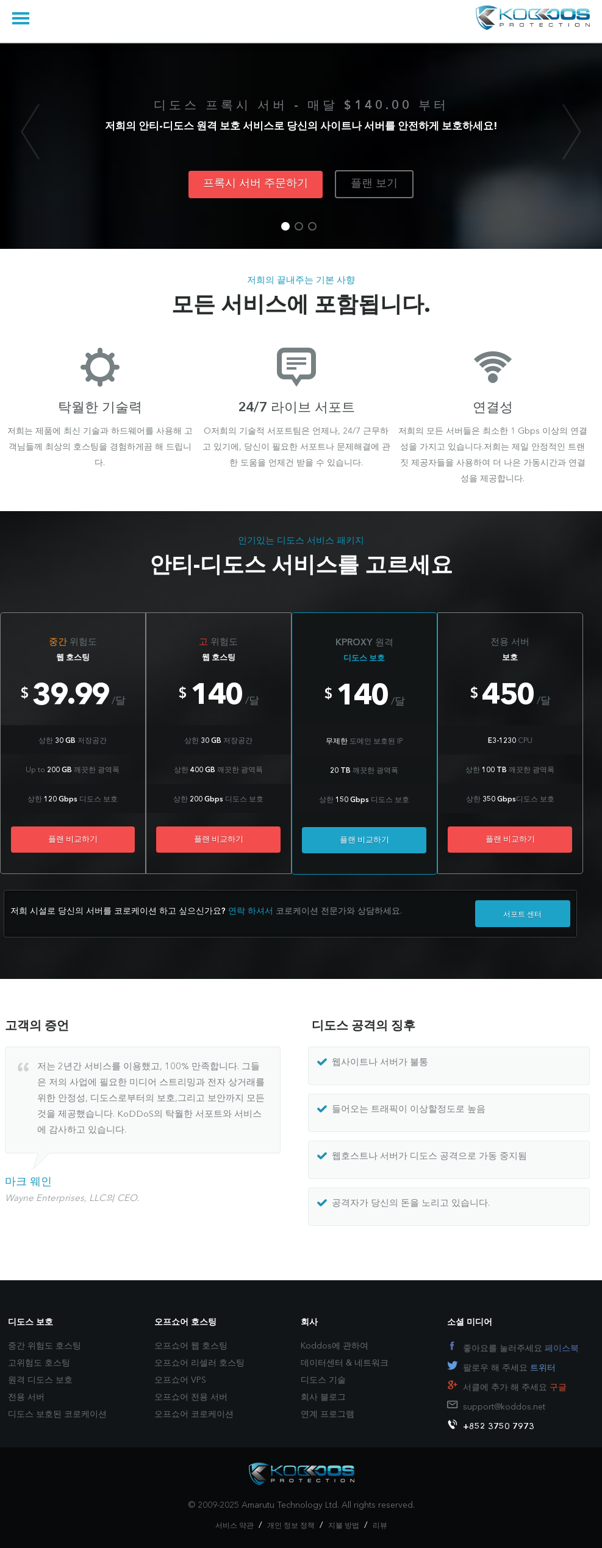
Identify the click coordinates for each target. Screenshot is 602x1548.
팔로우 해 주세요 (509, 1368)
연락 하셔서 (250, 911)
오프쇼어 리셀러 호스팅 (199, 1363)
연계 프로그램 (327, 1414)
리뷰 (380, 1526)
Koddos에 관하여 (334, 1346)
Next (572, 131)
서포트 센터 (522, 915)
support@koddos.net (504, 1407)
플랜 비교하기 (73, 840)
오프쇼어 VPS (180, 1380)
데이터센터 (322, 1363)
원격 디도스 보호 (40, 1380)
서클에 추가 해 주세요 (515, 1387)
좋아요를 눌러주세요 (521, 1348)
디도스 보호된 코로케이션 (57, 1414)
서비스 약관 (234, 1526)
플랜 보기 (374, 183)
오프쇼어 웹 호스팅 (191, 1346)
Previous (30, 131)
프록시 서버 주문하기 (255, 183)
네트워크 (371, 1363)
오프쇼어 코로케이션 (194, 1414)
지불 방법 (343, 1526)
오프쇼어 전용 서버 (191, 1397)
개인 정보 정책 (291, 1526)
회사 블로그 (323, 1397)
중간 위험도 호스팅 (44, 1346)
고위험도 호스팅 (39, 1363)
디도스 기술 (323, 1380)
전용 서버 (26, 1397)
